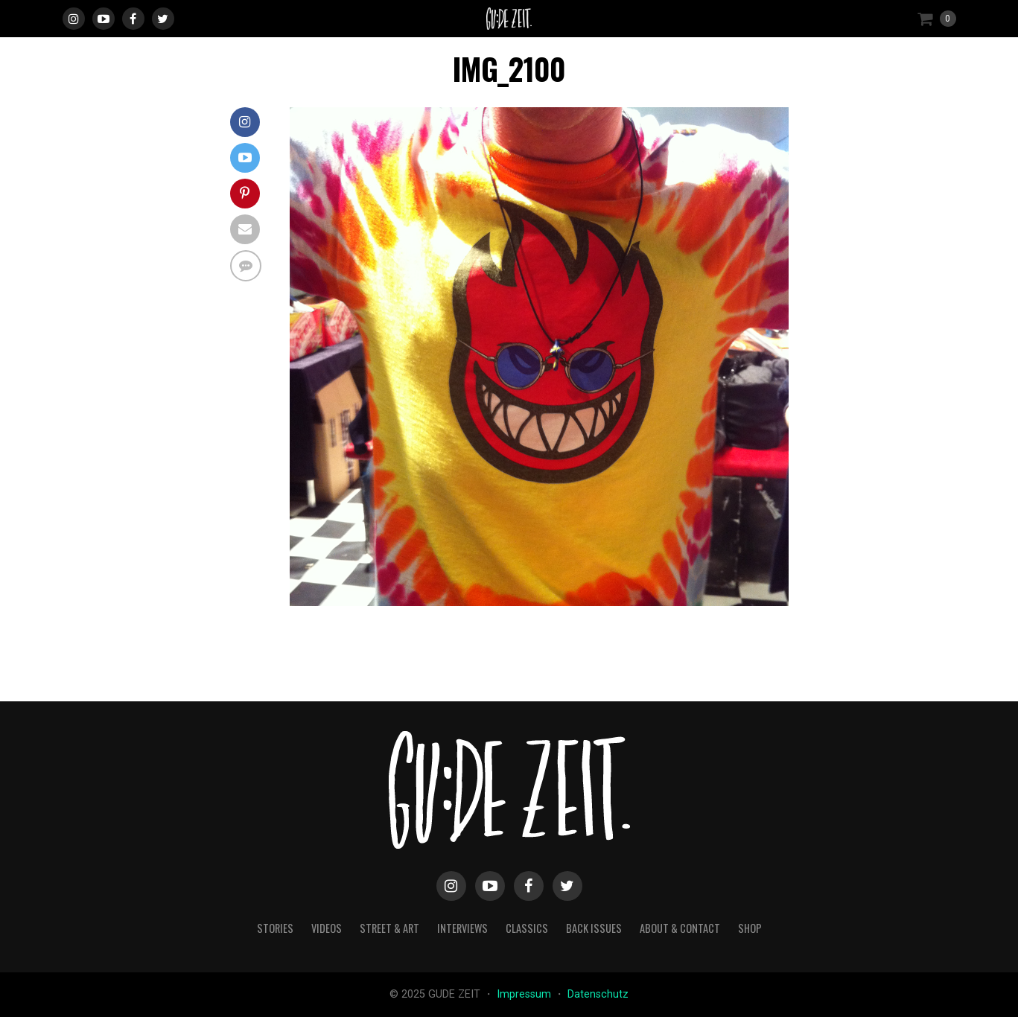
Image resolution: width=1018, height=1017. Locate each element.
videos (326, 928)
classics (527, 928)
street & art (389, 928)
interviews (462, 928)
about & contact (680, 928)
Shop (750, 928)
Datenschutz (598, 994)
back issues (594, 928)
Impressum (525, 994)
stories (275, 928)
